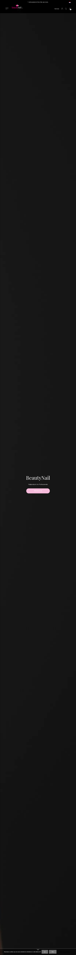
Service (56, 9)
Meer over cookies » (65, 951)
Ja (44, 951)
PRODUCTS (38, 491)
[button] (7, 8)
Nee (53, 951)
